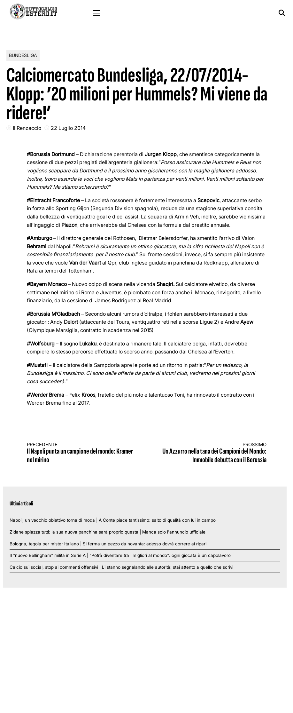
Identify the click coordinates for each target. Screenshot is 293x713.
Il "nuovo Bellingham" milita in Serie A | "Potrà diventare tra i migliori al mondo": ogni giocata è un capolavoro (120, 555)
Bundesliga (23, 55)
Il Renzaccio (27, 128)
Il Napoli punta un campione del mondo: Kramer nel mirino (81, 453)
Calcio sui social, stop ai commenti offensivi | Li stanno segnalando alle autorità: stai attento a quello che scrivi (121, 567)
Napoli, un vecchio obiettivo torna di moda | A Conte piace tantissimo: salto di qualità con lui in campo (113, 520)
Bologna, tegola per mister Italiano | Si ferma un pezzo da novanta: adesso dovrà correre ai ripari (108, 543)
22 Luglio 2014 (68, 128)
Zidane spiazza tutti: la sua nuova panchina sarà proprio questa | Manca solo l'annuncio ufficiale (107, 532)
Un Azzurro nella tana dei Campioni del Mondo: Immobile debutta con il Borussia (212, 453)
